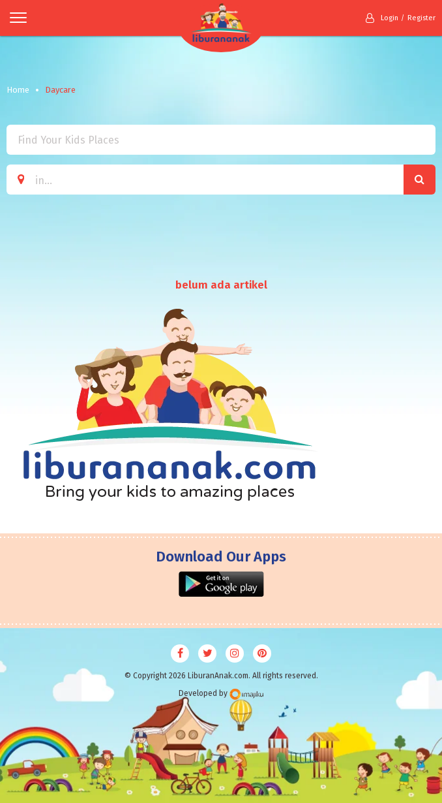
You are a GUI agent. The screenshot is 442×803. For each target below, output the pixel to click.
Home (18, 90)
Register (421, 18)
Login (382, 18)
